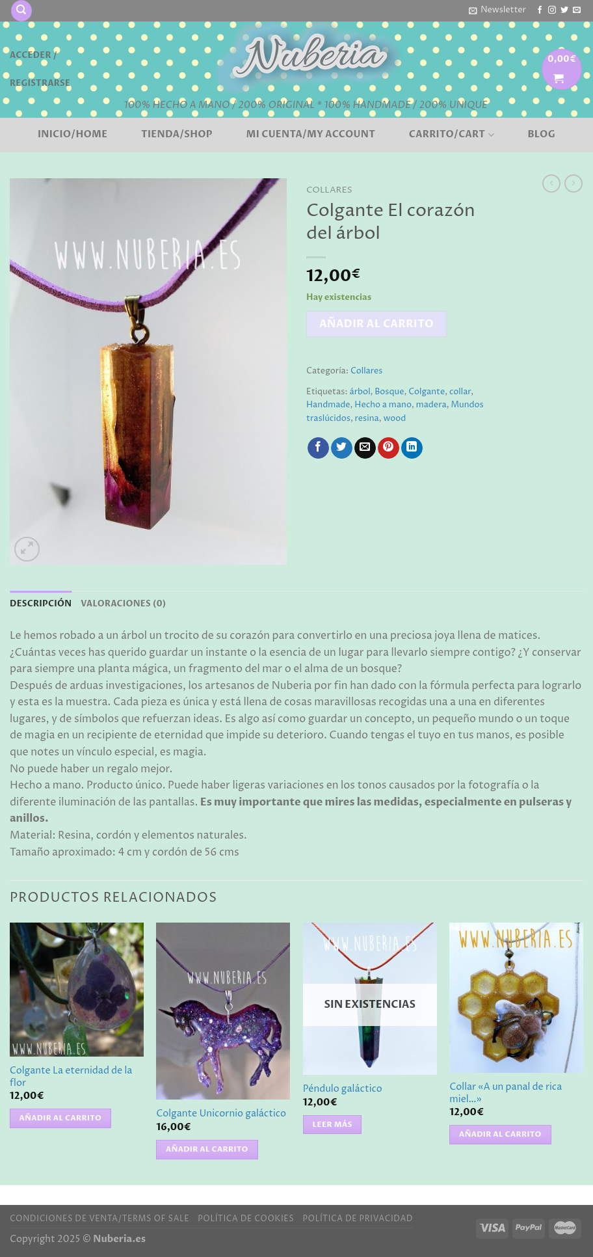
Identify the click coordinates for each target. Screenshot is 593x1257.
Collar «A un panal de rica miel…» (505, 1093)
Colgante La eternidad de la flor (71, 1077)
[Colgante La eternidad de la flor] (77, 990)
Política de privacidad (357, 1218)
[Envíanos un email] (577, 10)
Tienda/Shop (177, 135)
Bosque (389, 392)
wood (394, 418)
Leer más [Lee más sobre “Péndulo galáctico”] (332, 1124)
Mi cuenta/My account (311, 135)
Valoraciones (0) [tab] (123, 604)
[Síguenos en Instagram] (552, 10)
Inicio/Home (72, 135)
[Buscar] (21, 10)
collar (460, 392)
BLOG (541, 135)
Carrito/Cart (451, 134)
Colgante (426, 392)
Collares (329, 190)
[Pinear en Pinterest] (388, 448)
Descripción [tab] (41, 604)
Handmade (328, 405)
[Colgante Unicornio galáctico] (223, 1011)
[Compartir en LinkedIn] (412, 448)
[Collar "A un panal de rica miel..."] (516, 998)
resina (367, 418)
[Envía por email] (365, 448)
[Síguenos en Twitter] (564, 10)
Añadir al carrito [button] (61, 1118)
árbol (359, 392)
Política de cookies (246, 1218)
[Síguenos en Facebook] (540, 10)
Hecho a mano (383, 405)
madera (431, 405)
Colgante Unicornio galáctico (221, 1114)
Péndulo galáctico (342, 1089)
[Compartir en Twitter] (341, 448)
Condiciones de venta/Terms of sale (99, 1218)
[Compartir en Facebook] (318, 448)
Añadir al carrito (376, 324)
